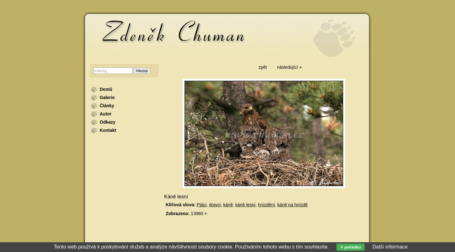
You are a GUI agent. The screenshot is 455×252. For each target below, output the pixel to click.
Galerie (107, 97)
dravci (215, 204)
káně (228, 204)
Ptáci (202, 204)
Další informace (390, 246)
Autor (106, 113)
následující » (289, 67)
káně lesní (245, 204)
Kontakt (108, 130)
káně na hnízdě (292, 204)
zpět (262, 67)
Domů (106, 89)
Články (107, 105)
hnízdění (266, 204)
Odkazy (108, 122)
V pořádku (350, 247)
